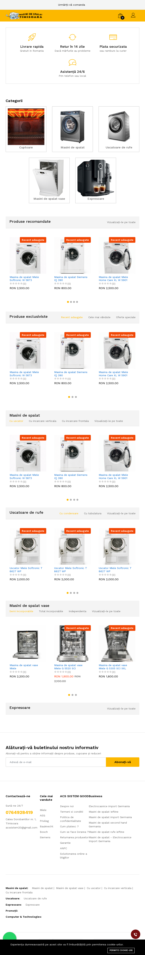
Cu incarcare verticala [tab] (42, 420)
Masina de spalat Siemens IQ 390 (70, 279)
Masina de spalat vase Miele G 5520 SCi (68, 667)
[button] (68, 302)
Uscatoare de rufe (35, 898)
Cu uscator (94, 888)
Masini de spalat (42, 888)
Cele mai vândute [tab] (99, 317)
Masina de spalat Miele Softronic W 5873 (24, 279)
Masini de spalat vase (69, 888)
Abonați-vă (122, 762)
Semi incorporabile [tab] (21, 611)
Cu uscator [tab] (16, 420)
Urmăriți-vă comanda (71, 4)
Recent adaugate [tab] (72, 317)
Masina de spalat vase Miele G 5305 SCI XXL (113, 667)
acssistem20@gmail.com (21, 827)
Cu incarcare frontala (19, 892)
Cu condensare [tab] (68, 513)
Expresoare (32, 904)
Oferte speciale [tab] (126, 317)
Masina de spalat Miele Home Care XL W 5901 (113, 279)
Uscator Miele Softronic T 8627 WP (26, 570)
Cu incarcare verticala (117, 888)
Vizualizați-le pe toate (121, 222)
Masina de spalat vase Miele (24, 667)
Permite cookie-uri (121, 950)
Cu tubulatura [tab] (92, 513)
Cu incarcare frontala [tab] (75, 420)
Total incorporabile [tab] (51, 611)
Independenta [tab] (77, 611)
